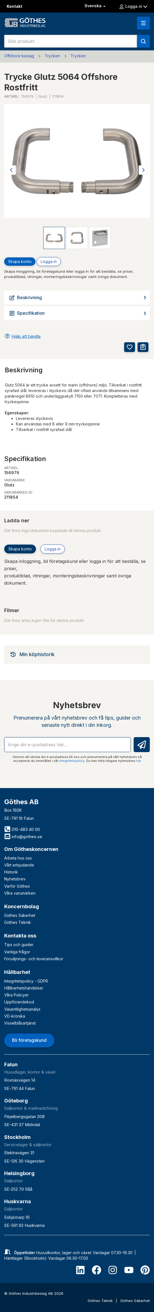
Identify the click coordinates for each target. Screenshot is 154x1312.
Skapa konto (20, 261)
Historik (11, 872)
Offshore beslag (19, 55)
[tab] (77, 654)
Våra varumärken (19, 893)
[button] (143, 23)
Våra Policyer (16, 995)
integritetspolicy (72, 761)
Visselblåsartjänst (20, 1023)
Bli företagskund (29, 1040)
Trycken (52, 55)
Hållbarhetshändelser (23, 988)
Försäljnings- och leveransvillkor (33, 958)
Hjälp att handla (25, 336)
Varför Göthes (17, 886)
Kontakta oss (20, 936)
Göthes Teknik (17, 922)
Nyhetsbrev (15, 879)
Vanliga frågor (17, 951)
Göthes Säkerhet (19, 915)
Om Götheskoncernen (31, 849)
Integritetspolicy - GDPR (26, 981)
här (138, 761)
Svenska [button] (96, 5)
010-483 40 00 (22, 829)
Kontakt (14, 6)
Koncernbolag (21, 906)
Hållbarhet (17, 972)
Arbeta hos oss (18, 858)
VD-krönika (14, 1016)
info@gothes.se (23, 836)
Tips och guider (18, 944)
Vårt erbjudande (19, 865)
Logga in (133, 6)
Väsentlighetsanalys (22, 1009)
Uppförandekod (19, 1002)
